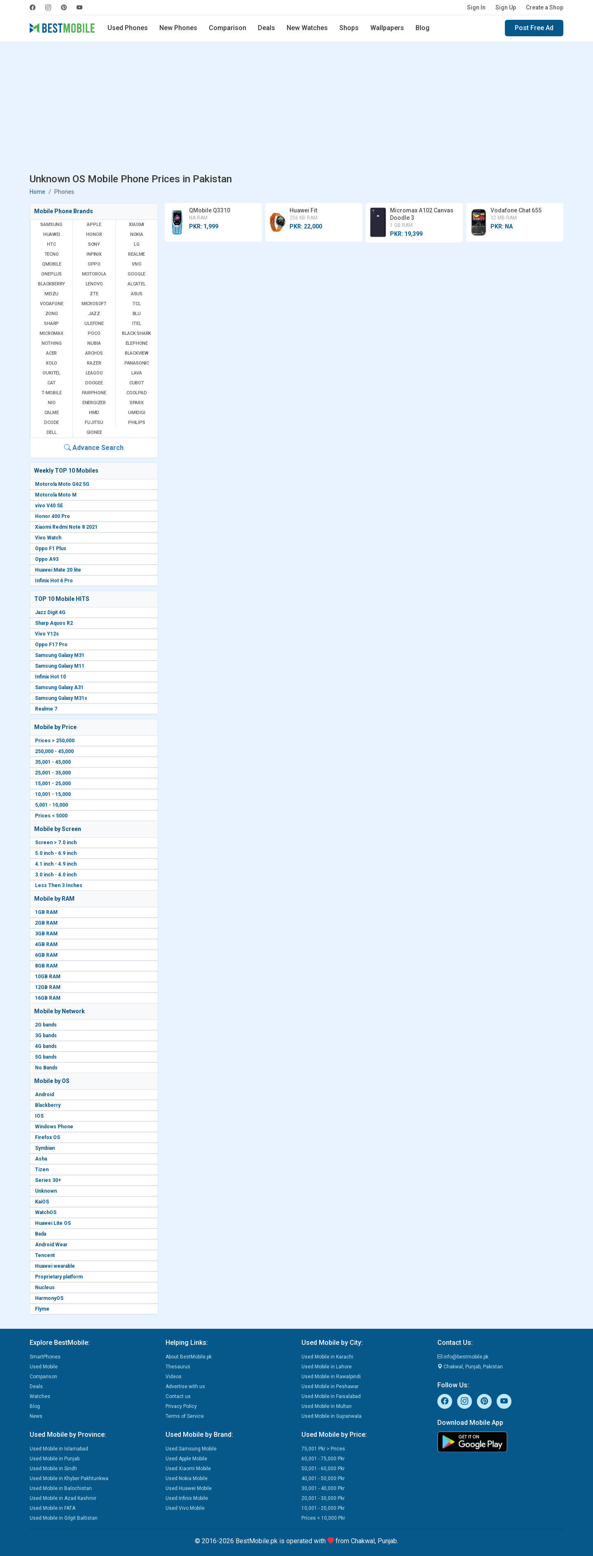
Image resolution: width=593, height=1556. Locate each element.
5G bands (46, 1057)
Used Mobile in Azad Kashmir (63, 1498)
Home (37, 191)
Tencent (45, 1255)
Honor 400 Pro (52, 516)
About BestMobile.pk (189, 1357)
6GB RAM (46, 955)
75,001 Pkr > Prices (323, 1449)
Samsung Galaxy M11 (59, 666)
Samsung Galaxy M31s (61, 698)
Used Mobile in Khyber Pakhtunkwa (69, 1478)
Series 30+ (48, 1180)
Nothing (52, 343)
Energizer (94, 402)
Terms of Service (185, 1416)
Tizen (42, 1169)
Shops (349, 28)
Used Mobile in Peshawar (330, 1386)
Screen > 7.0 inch (56, 842)
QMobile (51, 264)
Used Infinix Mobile (187, 1498)
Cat (51, 383)
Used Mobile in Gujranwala (331, 1416)
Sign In (476, 7)
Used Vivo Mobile (185, 1508)
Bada (40, 1234)
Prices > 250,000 (55, 741)
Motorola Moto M (56, 495)
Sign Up (505, 7)
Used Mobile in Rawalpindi (331, 1376)
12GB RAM (48, 987)
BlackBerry (51, 284)
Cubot (136, 383)
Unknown (46, 1191)
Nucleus (45, 1287)
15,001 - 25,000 (53, 783)
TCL (136, 303)
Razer (94, 363)
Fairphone (94, 392)
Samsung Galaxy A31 (59, 687)
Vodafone (51, 303)
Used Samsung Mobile (191, 1449)
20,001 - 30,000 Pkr (323, 1498)
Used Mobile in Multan (326, 1406)
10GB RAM (48, 976)
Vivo (137, 264)
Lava (136, 373)
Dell (52, 432)
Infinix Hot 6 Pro (54, 581)
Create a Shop (544, 7)
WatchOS (45, 1212)
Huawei (51, 234)
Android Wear (51, 1245)
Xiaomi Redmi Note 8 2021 (66, 527)
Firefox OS (47, 1137)
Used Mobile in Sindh (53, 1468)
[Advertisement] (296, 109)
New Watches (307, 28)
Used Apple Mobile (186, 1459)
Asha (41, 1159)
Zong (51, 313)
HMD (94, 412)
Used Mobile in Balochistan (61, 1488)
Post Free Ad (534, 28)
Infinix (94, 254)
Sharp (51, 323)
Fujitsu (94, 422)
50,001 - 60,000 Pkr (323, 1468)
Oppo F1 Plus (50, 548)
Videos (174, 1376)
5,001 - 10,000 (51, 805)
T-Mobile (51, 392)
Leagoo (94, 373)
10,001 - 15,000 (53, 794)
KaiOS (42, 1202)
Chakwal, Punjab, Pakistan (470, 1367)
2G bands (46, 1025)
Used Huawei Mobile (189, 1488)
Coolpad (136, 392)
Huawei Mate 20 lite (58, 570)
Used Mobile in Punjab (54, 1459)
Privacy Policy (181, 1406)
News (36, 1416)
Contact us (178, 1396)
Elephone (137, 343)
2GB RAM (46, 923)
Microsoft (94, 303)
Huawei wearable (55, 1266)
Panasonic (136, 363)
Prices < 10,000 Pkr (323, 1518)
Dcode (51, 422)
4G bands (46, 1046)
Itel (136, 323)
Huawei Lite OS (53, 1223)
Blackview (137, 353)
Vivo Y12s (47, 634)
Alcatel (137, 284)
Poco (94, 333)
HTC (51, 244)
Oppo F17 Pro (51, 644)
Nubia (93, 343)
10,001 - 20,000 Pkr (323, 1508)
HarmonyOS (49, 1298)
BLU (137, 313)
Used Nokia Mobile (187, 1478)
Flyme (42, 1309)
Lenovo (94, 284)
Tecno (51, 254)
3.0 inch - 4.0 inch (56, 875)
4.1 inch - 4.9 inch (56, 864)
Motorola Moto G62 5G (62, 484)
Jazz (94, 313)
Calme (51, 412)
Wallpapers (387, 28)
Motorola (94, 274)
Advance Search (94, 448)
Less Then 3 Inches (58, 885)
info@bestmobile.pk (462, 1357)
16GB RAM (48, 998)
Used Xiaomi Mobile (188, 1468)
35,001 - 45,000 (53, 762)
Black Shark (136, 333)
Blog (423, 28)
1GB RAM (46, 912)
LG (137, 244)
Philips (136, 422)
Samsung (51, 224)
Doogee (94, 383)
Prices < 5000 (51, 816)
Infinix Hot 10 (50, 677)
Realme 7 (46, 709)
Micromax (51, 333)
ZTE (94, 294)
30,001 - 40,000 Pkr (323, 1488)
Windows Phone (54, 1127)
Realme (136, 254)
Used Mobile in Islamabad (59, 1449)
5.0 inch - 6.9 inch (56, 853)
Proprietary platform (59, 1277)
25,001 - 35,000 (53, 773)
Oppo (94, 264)
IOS (39, 1116)
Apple (94, 224)
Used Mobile (44, 1367)
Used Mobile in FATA (52, 1508)
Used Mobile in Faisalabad (331, 1396)
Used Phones (127, 28)
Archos (94, 353)
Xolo (51, 363)
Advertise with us (185, 1386)
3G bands (46, 1035)
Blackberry (48, 1105)
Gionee (94, 432)
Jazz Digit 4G (50, 612)
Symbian (45, 1148)
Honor (94, 234)
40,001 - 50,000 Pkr (323, 1478)
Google (136, 274)
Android (44, 1094)
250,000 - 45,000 (54, 751)
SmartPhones (45, 1357)
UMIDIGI (136, 412)
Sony (94, 244)
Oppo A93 (46, 559)
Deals (266, 28)
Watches (40, 1396)
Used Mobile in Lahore (326, 1367)
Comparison (227, 28)
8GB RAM (46, 966)
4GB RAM (46, 944)
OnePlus (51, 274)
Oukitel (51, 373)
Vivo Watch (48, 538)
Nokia (136, 234)
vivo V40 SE (49, 505)
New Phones (178, 28)
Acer (51, 353)
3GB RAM (46, 934)
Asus (136, 294)
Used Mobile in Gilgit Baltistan (64, 1518)
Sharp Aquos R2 (54, 623)
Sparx (137, 402)
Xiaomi (136, 224)
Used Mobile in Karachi (327, 1357)
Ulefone (94, 323)
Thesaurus (178, 1367)
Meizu (51, 294)
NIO (51, 402)
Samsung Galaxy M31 (59, 655)
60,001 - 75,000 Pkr (323, 1459)
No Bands (46, 1068)
